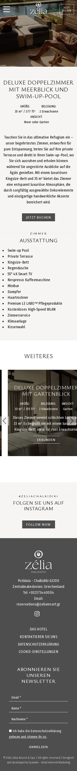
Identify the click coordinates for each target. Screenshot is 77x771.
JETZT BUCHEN (66, 9)
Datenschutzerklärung (38, 644)
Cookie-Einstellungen (38, 651)
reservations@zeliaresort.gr (38, 604)
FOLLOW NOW (38, 524)
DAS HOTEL (38, 629)
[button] (71, 420)
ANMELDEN (38, 747)
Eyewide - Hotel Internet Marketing (49, 762)
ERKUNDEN (52, 440)
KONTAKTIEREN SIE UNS (38, 637)
